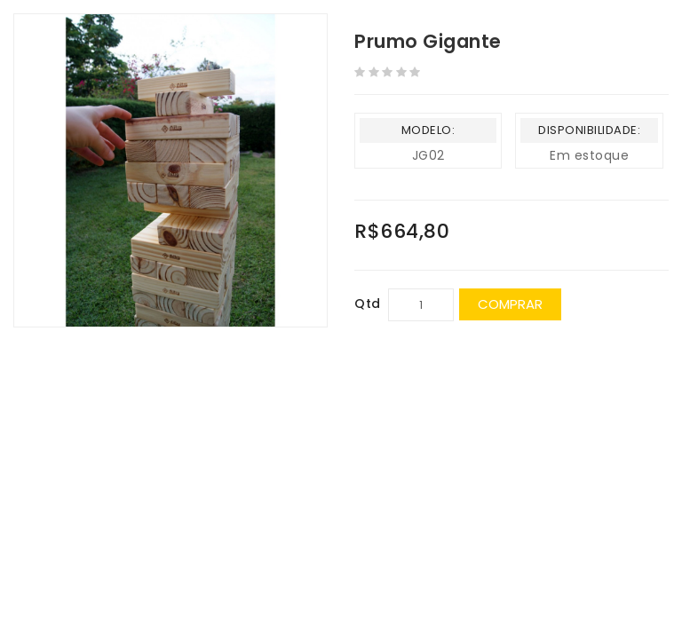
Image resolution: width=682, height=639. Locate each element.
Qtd (367, 304)
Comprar (510, 304)
